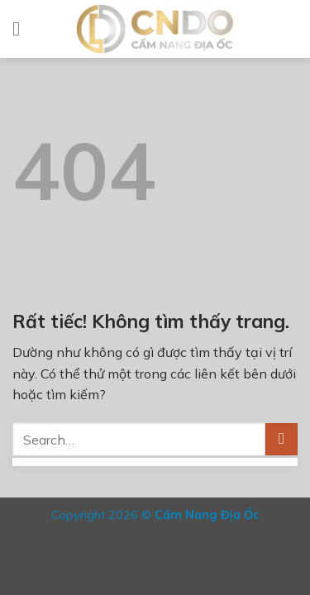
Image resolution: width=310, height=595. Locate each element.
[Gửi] (281, 439)
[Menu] (22, 28)
